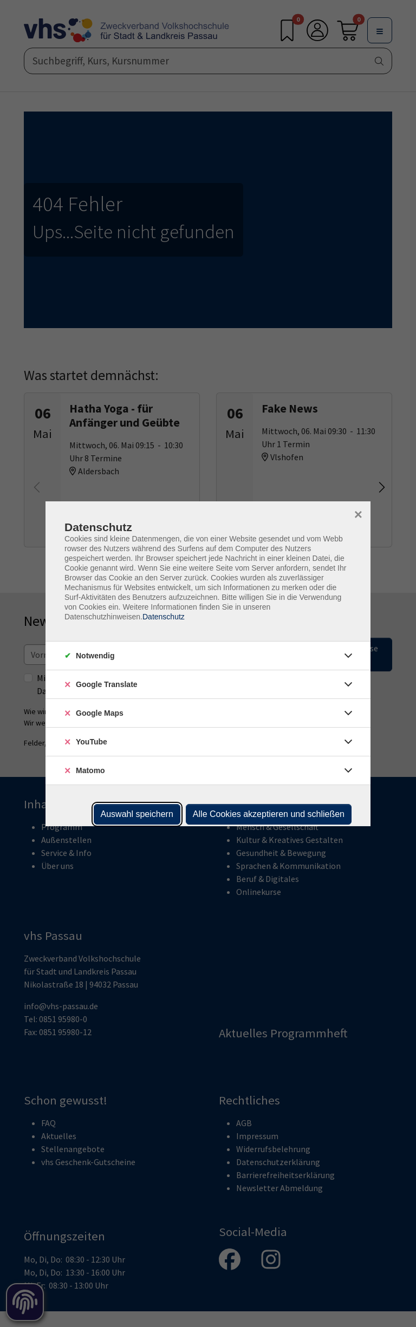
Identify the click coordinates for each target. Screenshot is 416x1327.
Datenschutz (163, 616)
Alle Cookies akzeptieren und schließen (268, 814)
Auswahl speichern (137, 814)
